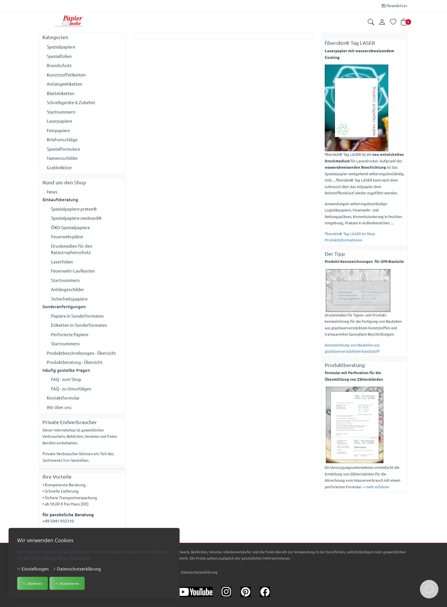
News (52, 191)
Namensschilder (62, 158)
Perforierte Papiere (69, 334)
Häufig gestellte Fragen (66, 370)
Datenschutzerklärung (76, 568)
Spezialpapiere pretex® (74, 208)
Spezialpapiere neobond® (76, 218)
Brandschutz (59, 65)
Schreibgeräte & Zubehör (71, 102)
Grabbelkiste (59, 167)
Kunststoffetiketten (66, 74)
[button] (371, 22)
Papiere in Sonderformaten (77, 315)
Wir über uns (59, 407)
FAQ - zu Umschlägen (71, 388)
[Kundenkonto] (382, 22)
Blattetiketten (60, 93)
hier (66, 460)
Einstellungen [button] (33, 568)
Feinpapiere (58, 130)
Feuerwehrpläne (67, 236)
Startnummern (61, 111)
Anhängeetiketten (64, 83)
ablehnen (32, 583)
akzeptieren (67, 583)
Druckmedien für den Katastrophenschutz (71, 249)
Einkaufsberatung (60, 199)
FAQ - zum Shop (66, 379)
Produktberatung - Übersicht (75, 362)
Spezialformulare (63, 149)
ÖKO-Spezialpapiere (70, 227)
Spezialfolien (59, 56)
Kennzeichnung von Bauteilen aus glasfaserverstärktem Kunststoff (352, 348)
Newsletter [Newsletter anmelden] (394, 5)
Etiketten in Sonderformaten (79, 325)
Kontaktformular (63, 397)
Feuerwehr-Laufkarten (73, 270)
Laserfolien (62, 261)
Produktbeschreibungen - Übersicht (81, 353)
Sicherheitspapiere (69, 298)
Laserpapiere (59, 121)
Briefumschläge (62, 139)
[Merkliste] (393, 22)
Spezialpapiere (61, 46)
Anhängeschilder (67, 289)
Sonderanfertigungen (64, 306)
